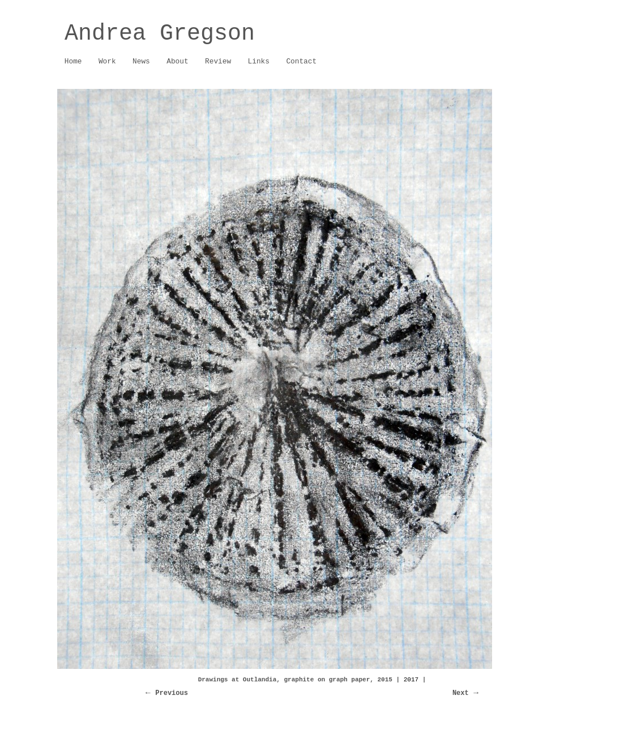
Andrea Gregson (160, 33)
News (141, 61)
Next (460, 693)
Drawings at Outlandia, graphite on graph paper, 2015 (295, 679)
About (174, 62)
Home (73, 61)
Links (259, 61)
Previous (171, 693)
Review (218, 61)
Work (104, 62)
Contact (301, 61)
